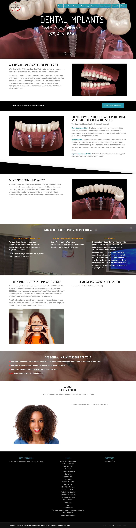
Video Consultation (68, 515)
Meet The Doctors (67, 487)
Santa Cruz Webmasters (64, 525)
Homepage (68, 479)
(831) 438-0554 (61, 34)
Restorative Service (68, 495)
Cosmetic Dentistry (68, 471)
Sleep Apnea (68, 500)
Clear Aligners (68, 466)
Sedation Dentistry (68, 497)
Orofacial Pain (68, 489)
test (68, 505)
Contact (68, 469)
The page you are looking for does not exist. (68, 510)
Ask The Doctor (68, 464)
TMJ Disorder (68, 513)
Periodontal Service (68, 492)
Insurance (68, 484)
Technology (68, 502)
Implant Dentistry (68, 482)
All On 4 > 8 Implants (68, 461)
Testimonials (68, 507)
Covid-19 (68, 474)
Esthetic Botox (67, 477)
